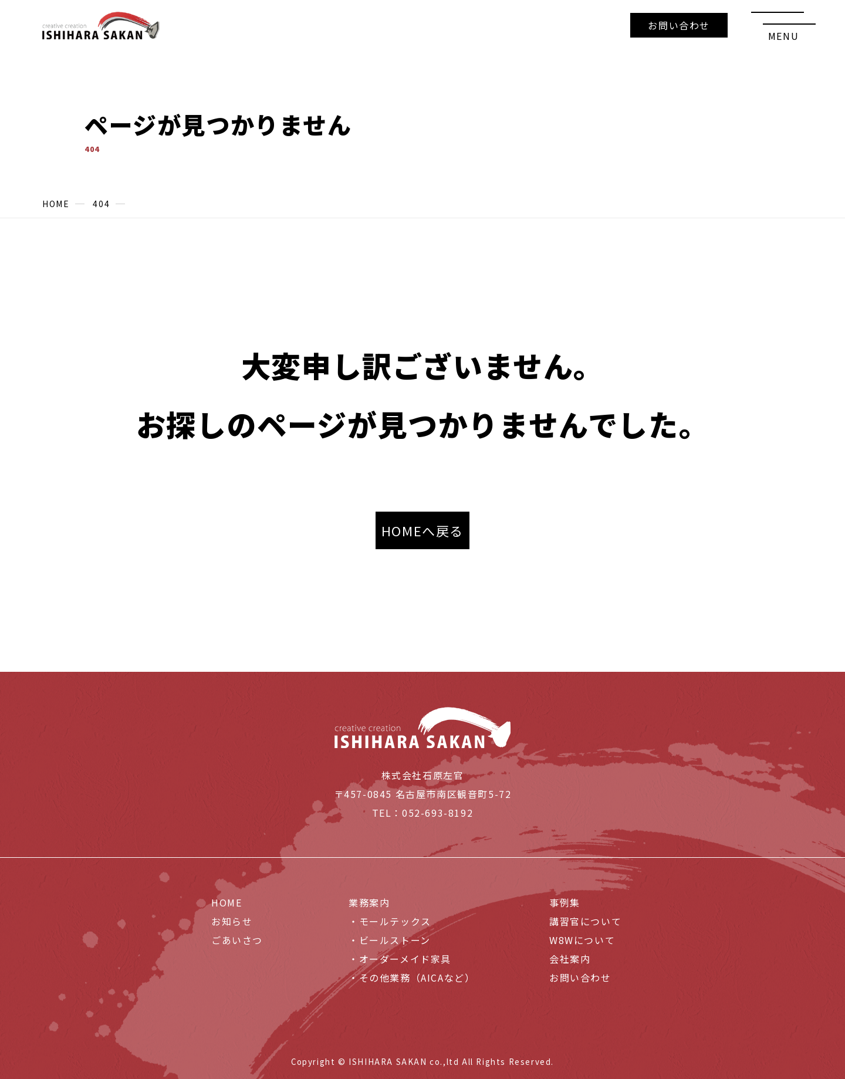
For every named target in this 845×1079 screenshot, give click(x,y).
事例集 (564, 902)
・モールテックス (390, 921)
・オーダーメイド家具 (400, 959)
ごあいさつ (237, 940)
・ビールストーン (390, 940)
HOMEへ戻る (422, 530)
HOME (226, 902)
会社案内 (569, 959)
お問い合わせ (679, 25)
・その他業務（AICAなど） (412, 977)
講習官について (585, 921)
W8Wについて (582, 940)
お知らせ (231, 921)
